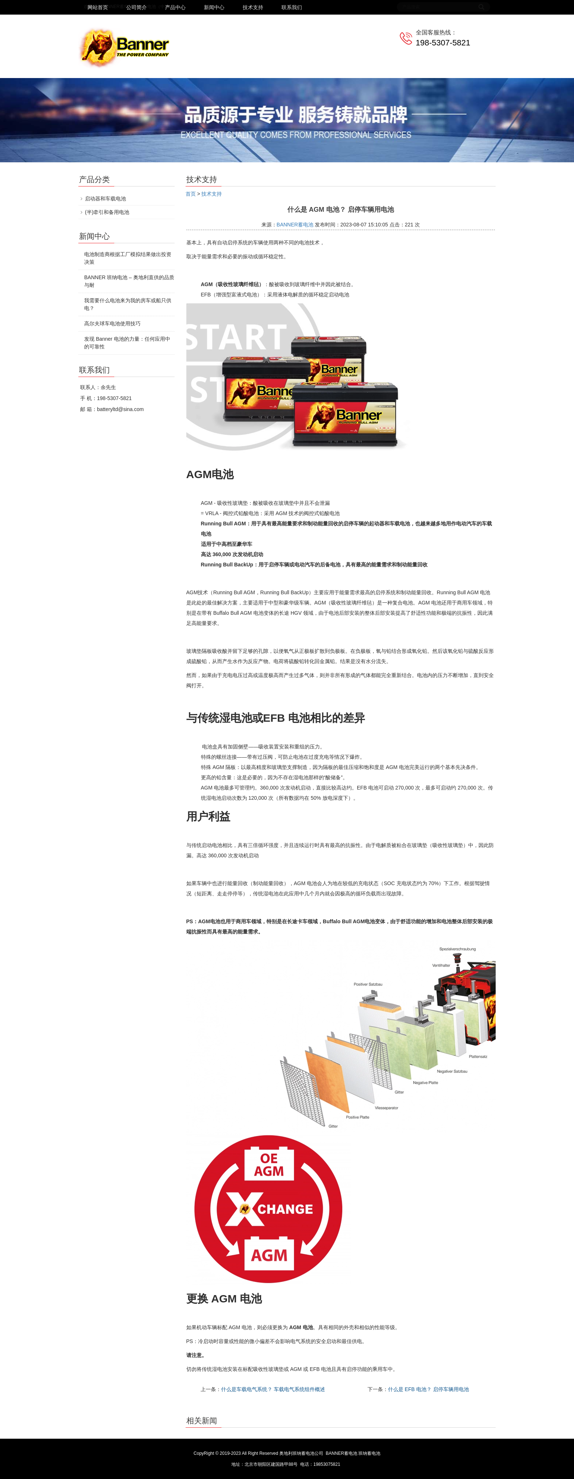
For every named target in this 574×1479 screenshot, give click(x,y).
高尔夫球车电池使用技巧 (112, 323)
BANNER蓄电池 (295, 225)
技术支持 (253, 7)
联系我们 (292, 7)
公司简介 (136, 7)
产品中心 (175, 7)
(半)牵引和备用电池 (107, 212)
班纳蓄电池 (369, 1453)
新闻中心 (214, 7)
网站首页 (97, 7)
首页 (191, 194)
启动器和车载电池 (105, 198)
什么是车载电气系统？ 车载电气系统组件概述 (273, 1389)
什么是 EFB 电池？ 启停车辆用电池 (428, 1389)
